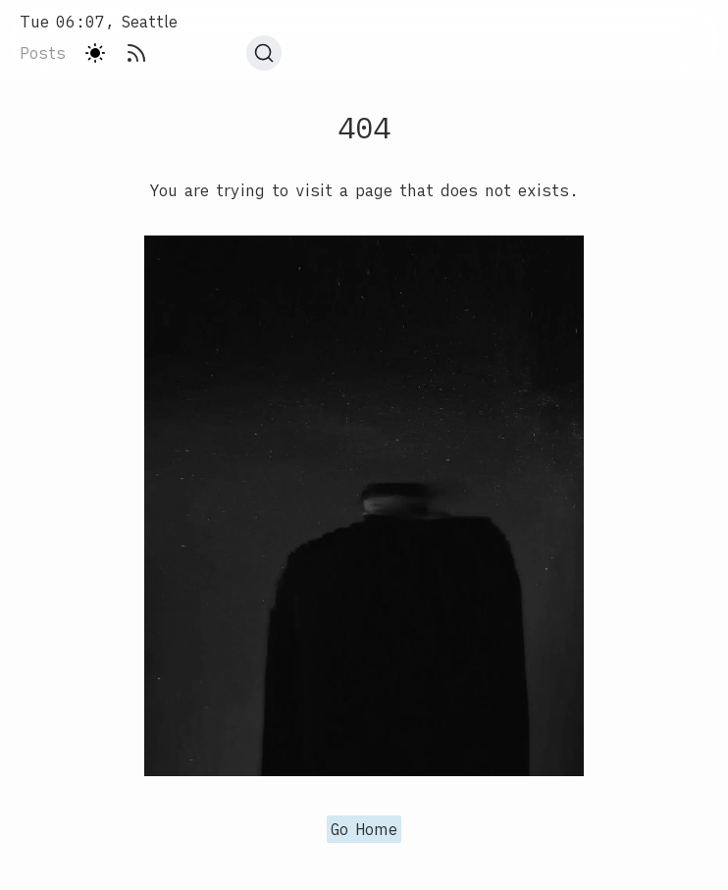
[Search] (264, 53)
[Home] (151, 21)
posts (43, 53)
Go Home (364, 829)
